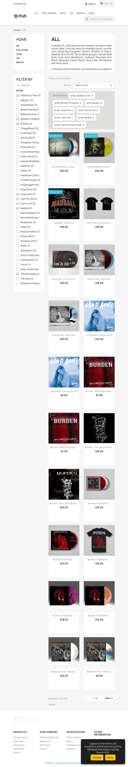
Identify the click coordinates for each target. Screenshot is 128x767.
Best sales (18, 741)
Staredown (28, 250)
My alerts (71, 748)
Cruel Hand (28, 133)
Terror (25, 264)
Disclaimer (18, 748)
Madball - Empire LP (64, 222)
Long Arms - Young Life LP (99, 335)
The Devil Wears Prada (31, 274)
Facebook (17, 719)
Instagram (36, 719)
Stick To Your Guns (31, 255)
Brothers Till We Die (31, 119)
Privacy (17, 752)
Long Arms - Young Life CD (64, 391)
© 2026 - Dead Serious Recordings (64, 763)
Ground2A (28, 147)
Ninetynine (28, 222)
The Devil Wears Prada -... (64, 166)
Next (109, 698)
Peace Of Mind (30, 231)
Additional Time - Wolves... (64, 671)
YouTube (29, 719)
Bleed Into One (30, 114)
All (37, 13)
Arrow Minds (29, 105)
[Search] (99, 19)
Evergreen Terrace (31, 142)
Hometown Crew (31, 175)
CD (71, 13)
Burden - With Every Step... (99, 391)
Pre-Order (49, 13)
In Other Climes (30, 180)
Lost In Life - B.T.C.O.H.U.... (99, 222)
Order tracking (73, 737)
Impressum (19, 745)
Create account (74, 745)
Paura (26, 227)
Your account (75, 732)
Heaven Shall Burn (31, 161)
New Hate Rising (31, 217)
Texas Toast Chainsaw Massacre (31, 269)
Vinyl (63, 13)
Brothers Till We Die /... (99, 503)
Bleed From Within (31, 109)
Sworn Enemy (29, 260)
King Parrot (28, 189)
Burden (26, 123)
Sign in (69, 741)
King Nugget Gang (31, 184)
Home (21, 39)
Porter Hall (28, 236)
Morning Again (30, 213)
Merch (81, 13)
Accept (97, 757)
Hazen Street (29, 156)
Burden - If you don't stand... (99, 447)
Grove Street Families (31, 151)
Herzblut (27, 166)
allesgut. (27, 100)
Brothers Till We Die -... (64, 559)
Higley (26, 170)
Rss (23, 719)
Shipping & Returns (49, 737)
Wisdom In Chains (31, 283)
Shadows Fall (29, 241)
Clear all (23, 85)
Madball (26, 208)
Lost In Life (28, 203)
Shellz (25, 245)
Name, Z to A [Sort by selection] (94, 85)
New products (20, 737)
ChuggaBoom (30, 128)
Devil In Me (28, 137)
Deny (110, 757)
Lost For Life (29, 198)
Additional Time (31, 95)
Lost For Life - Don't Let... (99, 279)
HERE (107, 752)
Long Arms (28, 194)
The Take (27, 278)
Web (91, 13)
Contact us (19, 3)
